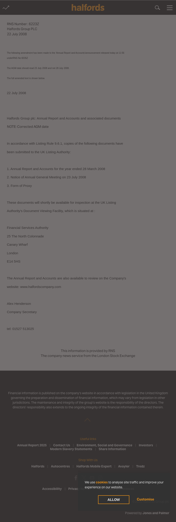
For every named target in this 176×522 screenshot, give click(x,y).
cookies (102, 482)
